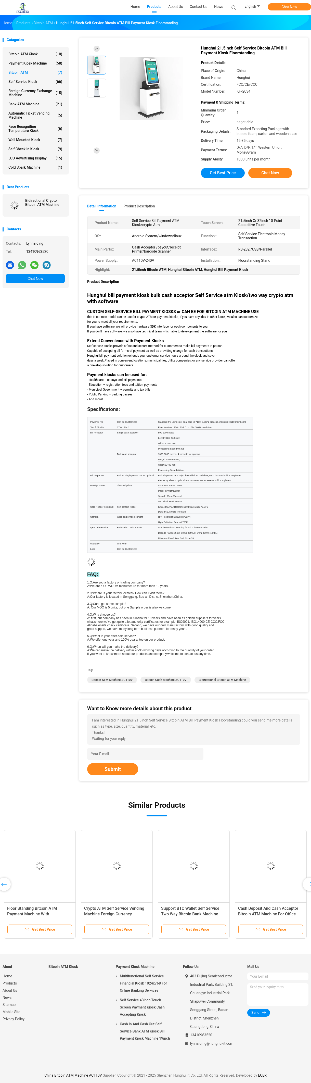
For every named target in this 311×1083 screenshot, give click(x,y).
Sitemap (9, 1005)
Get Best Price (223, 172)
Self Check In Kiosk (35, 149)
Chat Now (289, 7)
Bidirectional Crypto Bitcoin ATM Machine (42, 202)
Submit (113, 769)
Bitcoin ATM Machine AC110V (112, 680)
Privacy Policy (13, 1019)
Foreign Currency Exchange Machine (35, 93)
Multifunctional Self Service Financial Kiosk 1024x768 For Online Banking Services (143, 983)
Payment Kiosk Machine (35, 63)
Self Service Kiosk (35, 81)
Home (7, 976)
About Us (10, 990)
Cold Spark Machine (35, 167)
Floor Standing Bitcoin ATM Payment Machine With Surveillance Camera (32, 914)
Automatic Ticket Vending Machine (35, 115)
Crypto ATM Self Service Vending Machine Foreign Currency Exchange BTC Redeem (114, 914)
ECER (262, 1075)
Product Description (139, 206)
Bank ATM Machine (35, 104)
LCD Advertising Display (35, 158)
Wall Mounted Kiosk (35, 139)
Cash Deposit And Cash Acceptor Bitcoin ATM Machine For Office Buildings (268, 914)
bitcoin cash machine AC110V (166, 680)
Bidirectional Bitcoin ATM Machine (222, 680)
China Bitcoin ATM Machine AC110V (73, 1075)
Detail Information (101, 206)
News (7, 997)
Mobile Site (11, 1012)
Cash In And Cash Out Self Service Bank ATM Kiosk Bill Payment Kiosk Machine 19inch (145, 1031)
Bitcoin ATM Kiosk (35, 54)
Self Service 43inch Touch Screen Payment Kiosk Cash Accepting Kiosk (142, 1007)
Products (10, 983)
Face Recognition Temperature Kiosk (35, 129)
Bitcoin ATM (35, 72)
